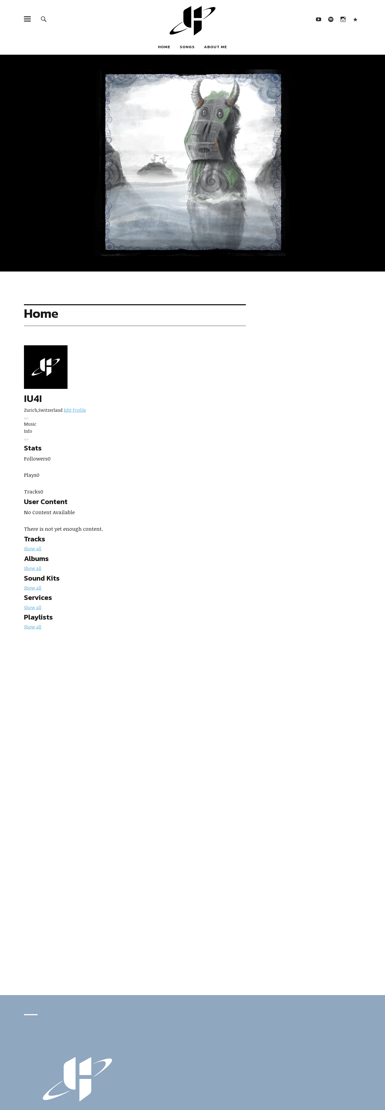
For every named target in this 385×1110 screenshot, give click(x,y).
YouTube (319, 19)
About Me (215, 47)
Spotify (331, 19)
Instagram (343, 19)
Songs (187, 47)
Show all (32, 549)
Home (164, 47)
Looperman (355, 19)
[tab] (135, 424)
